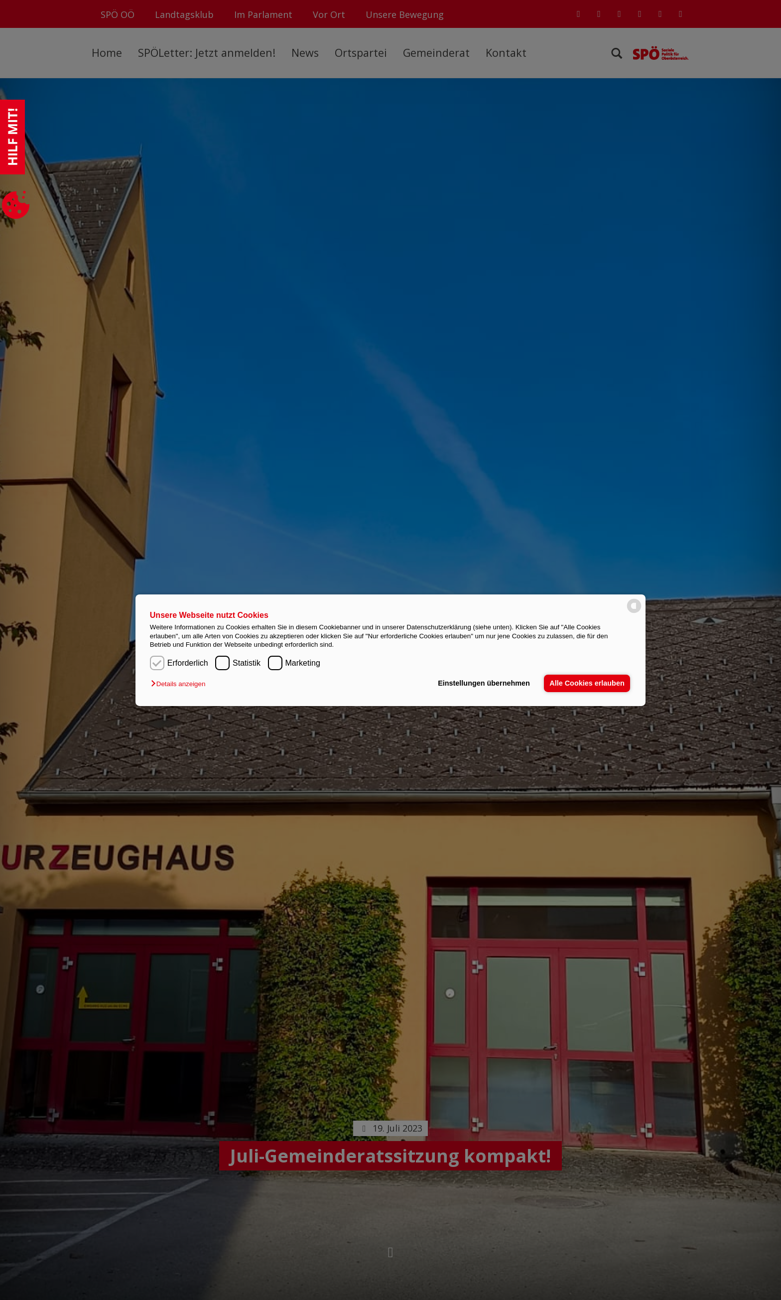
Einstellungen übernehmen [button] (484, 683)
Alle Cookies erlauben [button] (586, 683)
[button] (180, 684)
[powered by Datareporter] (634, 612)
